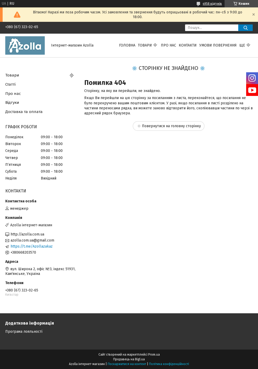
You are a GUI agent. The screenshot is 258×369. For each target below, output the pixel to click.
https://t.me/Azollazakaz (32, 246)
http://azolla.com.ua (27, 234)
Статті (10, 84)
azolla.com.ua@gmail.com (32, 240)
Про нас (168, 45)
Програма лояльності (23, 331)
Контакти (188, 45)
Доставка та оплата (24, 111)
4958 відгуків (212, 4)
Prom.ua (154, 354)
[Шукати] (245, 27)
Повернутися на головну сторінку (171, 126)
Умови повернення (218, 45)
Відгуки (12, 102)
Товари (145, 45)
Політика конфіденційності (169, 364)
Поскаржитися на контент (127, 364)
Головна (127, 45)
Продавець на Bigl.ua (129, 359)
